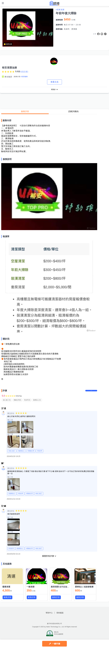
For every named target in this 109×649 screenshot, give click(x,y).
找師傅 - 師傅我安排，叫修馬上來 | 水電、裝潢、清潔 (54, 3)
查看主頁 (54, 82)
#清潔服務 (24, 76)
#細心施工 (12, 454)
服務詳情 (25, 112)
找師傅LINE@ (57, 621)
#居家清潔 (60, 10)
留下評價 (90, 392)
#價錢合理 (30, 454)
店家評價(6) (73, 112)
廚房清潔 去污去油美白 (61, 590)
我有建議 (59, 616)
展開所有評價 (48, 559)
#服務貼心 (21, 454)
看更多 (53, 90)
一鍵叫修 (56, 644)
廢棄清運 (6, 590)
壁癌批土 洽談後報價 (84, 590)
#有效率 (39, 454)
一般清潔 (30, 590)
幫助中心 (49, 616)
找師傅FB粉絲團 (51, 621)
